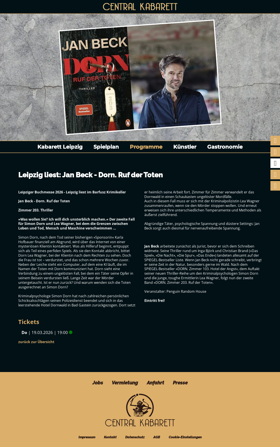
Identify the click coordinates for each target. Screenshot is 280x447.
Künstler (184, 147)
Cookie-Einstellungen (185, 437)
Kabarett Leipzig (60, 147)
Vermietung (125, 383)
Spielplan (106, 147)
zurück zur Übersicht (36, 341)
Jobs (97, 383)
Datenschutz (135, 437)
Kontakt (110, 437)
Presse (180, 383)
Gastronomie (225, 147)
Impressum (86, 437)
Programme (146, 147)
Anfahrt (155, 383)
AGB (156, 437)
